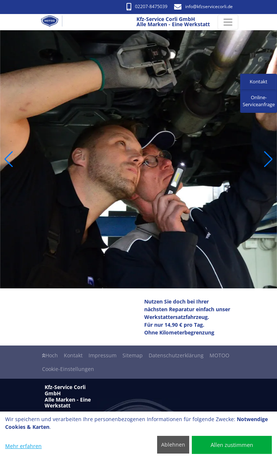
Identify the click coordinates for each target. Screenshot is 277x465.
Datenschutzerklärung (176, 355)
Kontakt (73, 355)
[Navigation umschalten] (228, 22)
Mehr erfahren (23, 446)
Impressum (103, 355)
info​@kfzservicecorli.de (203, 6)
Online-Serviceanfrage (259, 101)
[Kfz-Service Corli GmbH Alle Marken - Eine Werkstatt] (52, 22)
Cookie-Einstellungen (68, 368)
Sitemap (132, 355)
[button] (9, 159)
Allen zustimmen (232, 444)
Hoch (50, 355)
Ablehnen (173, 444)
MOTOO (219, 355)
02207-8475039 (147, 6)
